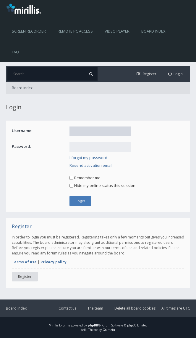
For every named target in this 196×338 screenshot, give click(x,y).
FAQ (15, 52)
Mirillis (53, 325)
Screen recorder (29, 31)
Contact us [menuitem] (67, 308)
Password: (21, 146)
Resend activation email (90, 165)
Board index (153, 31)
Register (25, 276)
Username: (22, 130)
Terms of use (24, 262)
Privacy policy (54, 262)
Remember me (85, 177)
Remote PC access (75, 31)
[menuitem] (175, 74)
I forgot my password (88, 157)
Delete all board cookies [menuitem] (134, 308)
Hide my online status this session (102, 185)
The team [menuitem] (95, 308)
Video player (117, 31)
